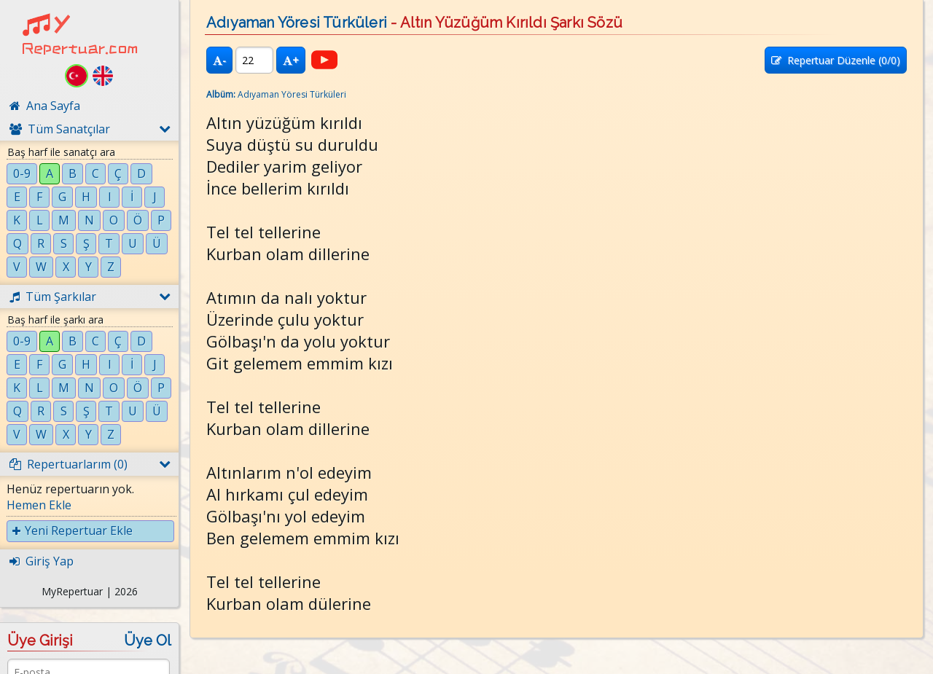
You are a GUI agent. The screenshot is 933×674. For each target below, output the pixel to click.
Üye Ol (147, 640)
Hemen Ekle (39, 505)
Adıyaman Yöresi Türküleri (296, 22)
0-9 (22, 173)
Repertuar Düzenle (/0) (835, 60)
